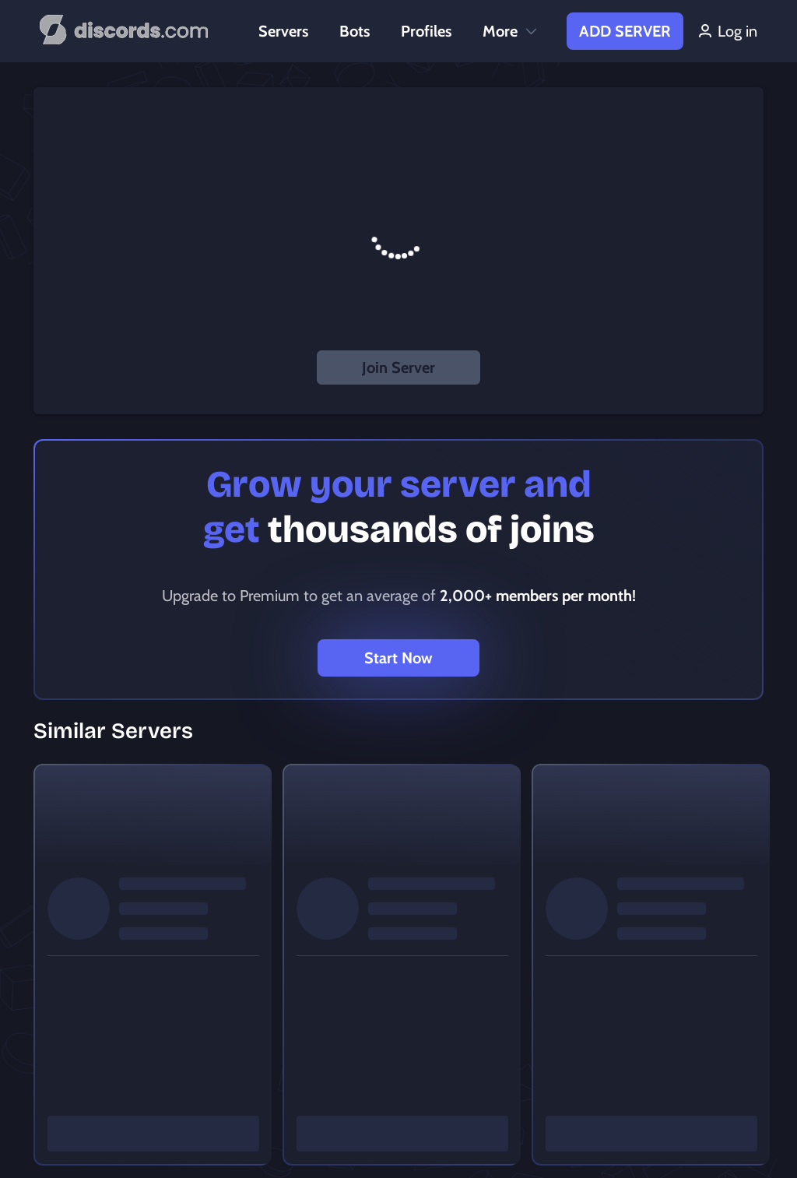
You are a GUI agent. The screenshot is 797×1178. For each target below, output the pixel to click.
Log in (726, 31)
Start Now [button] (398, 658)
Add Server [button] (625, 31)
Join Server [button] (398, 367)
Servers (283, 31)
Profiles (426, 31)
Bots (354, 31)
